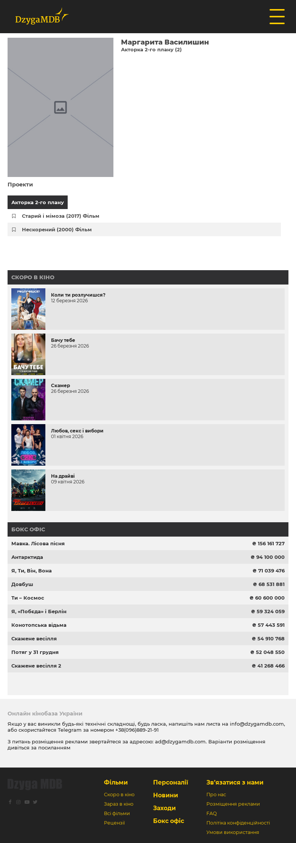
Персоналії (170, 782)
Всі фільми (117, 813)
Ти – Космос (27, 598)
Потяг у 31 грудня (35, 652)
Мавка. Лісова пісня (38, 543)
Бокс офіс (28, 529)
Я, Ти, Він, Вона (31, 571)
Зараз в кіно (118, 804)
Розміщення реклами (233, 804)
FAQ (211, 813)
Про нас (216, 794)
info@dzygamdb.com (256, 724)
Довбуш (22, 584)
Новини (165, 795)
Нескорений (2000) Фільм (57, 229)
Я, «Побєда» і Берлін (39, 611)
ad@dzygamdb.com (180, 741)
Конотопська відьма (39, 625)
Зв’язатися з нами (234, 782)
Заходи (164, 808)
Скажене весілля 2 (36, 666)
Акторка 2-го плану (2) (151, 49)
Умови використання (232, 832)
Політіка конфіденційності (238, 823)
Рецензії (114, 823)
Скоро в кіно (32, 277)
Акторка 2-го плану (37, 202)
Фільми (116, 782)
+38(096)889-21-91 (137, 730)
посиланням (54, 748)
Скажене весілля (34, 638)
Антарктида (27, 557)
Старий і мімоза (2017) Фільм (60, 216)
